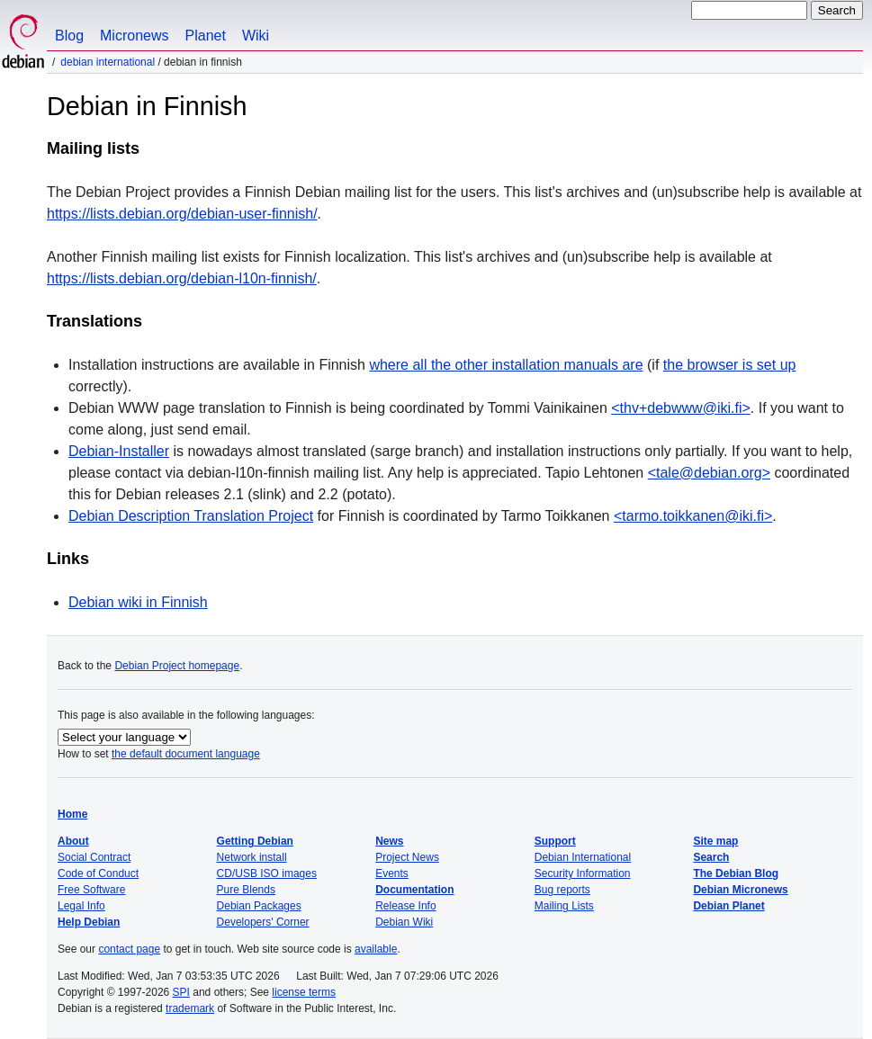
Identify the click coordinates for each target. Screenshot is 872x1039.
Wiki (255, 35)
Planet (205, 35)
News (389, 841)
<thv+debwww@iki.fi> (681, 408)
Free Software (91, 889)
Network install (252, 857)
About (73, 841)
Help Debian (89, 922)
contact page (129, 949)
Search (711, 857)
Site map (715, 841)
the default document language (186, 754)
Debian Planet (728, 906)
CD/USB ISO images (267, 873)
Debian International (107, 62)
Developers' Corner (263, 922)
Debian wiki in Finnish (138, 602)
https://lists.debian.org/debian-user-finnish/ (182, 213)
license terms (304, 992)
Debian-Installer (118, 451)
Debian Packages (259, 906)
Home (72, 814)
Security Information (583, 873)
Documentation (414, 889)
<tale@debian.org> (709, 472)
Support (555, 841)
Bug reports (562, 889)
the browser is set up (729, 364)
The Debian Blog (735, 873)
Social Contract (94, 857)
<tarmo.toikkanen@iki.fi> (693, 516)
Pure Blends (246, 889)
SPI (181, 992)
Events (392, 873)
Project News (407, 857)
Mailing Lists (564, 906)
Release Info (405, 906)
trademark (190, 1008)
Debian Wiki (404, 922)
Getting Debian (255, 841)
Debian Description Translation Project (190, 516)
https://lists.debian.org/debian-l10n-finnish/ (182, 278)
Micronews (134, 35)
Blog (69, 35)
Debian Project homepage (176, 665)
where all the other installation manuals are (506, 364)
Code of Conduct (98, 873)
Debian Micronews (740, 889)
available (376, 949)
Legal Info (81, 906)
